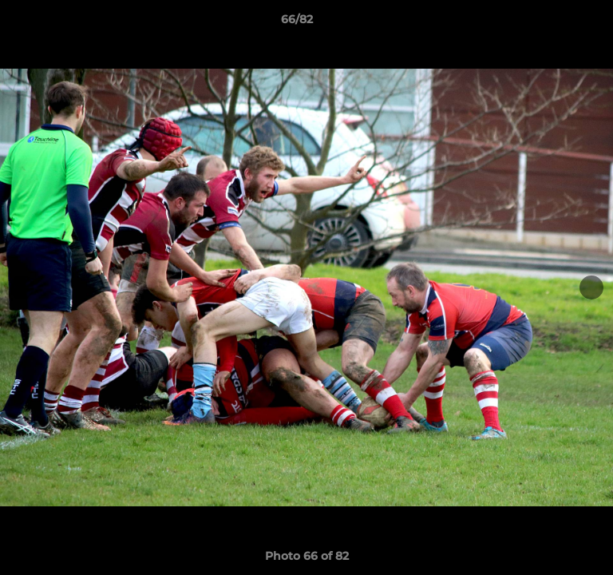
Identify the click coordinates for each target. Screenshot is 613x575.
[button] (555, 23)
